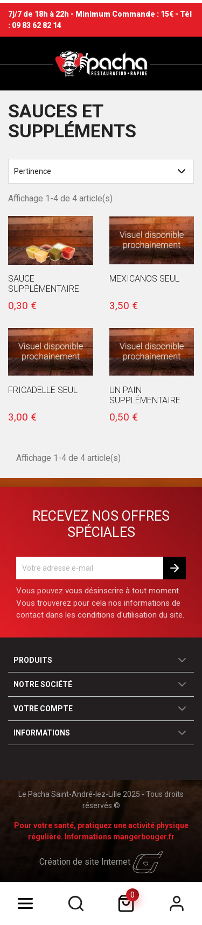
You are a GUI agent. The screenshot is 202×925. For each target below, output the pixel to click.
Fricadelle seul (43, 390)
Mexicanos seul (144, 279)
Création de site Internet (101, 862)
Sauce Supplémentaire (43, 284)
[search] (76, 903)
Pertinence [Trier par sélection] (101, 171)
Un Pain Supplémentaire (144, 395)
